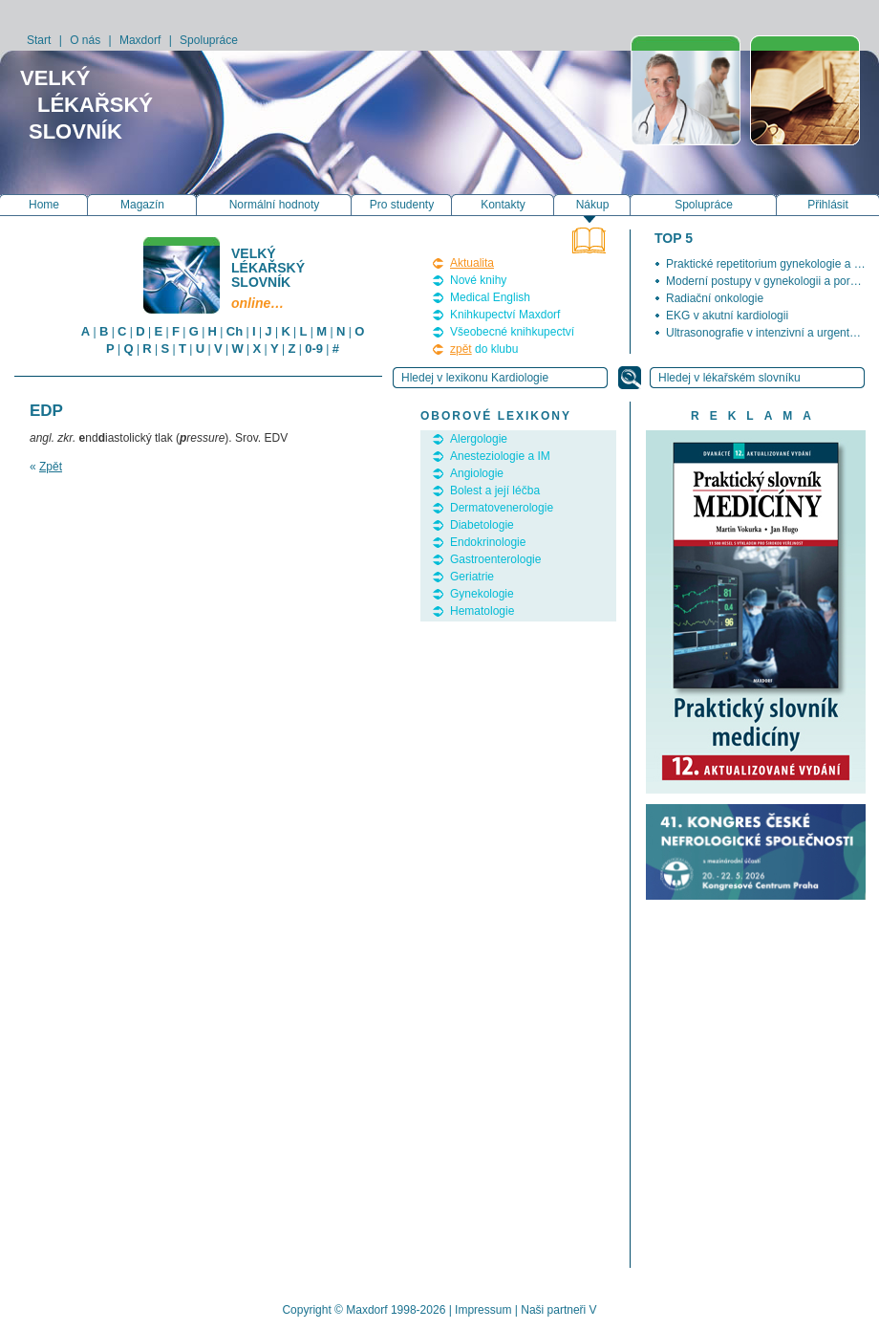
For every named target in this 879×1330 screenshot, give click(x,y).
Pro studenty (402, 204)
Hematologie (482, 611)
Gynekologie (482, 593)
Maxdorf (140, 40)
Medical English (490, 297)
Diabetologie (482, 525)
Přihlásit (827, 204)
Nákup (593, 204)
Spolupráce (209, 40)
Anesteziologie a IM (500, 456)
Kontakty (503, 204)
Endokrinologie (487, 542)
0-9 (314, 348)
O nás (85, 40)
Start (39, 40)
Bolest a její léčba (495, 490)
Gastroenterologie (495, 559)
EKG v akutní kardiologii (727, 315)
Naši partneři (553, 1310)
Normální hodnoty (274, 204)
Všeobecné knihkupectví (512, 331)
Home (44, 204)
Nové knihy (478, 280)
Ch (234, 331)
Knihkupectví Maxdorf (505, 314)
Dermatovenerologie (501, 507)
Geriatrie (472, 576)
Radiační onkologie (714, 298)
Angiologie (477, 473)
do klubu (484, 349)
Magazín (142, 204)
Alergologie (478, 439)
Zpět (50, 466)
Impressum (483, 1310)
